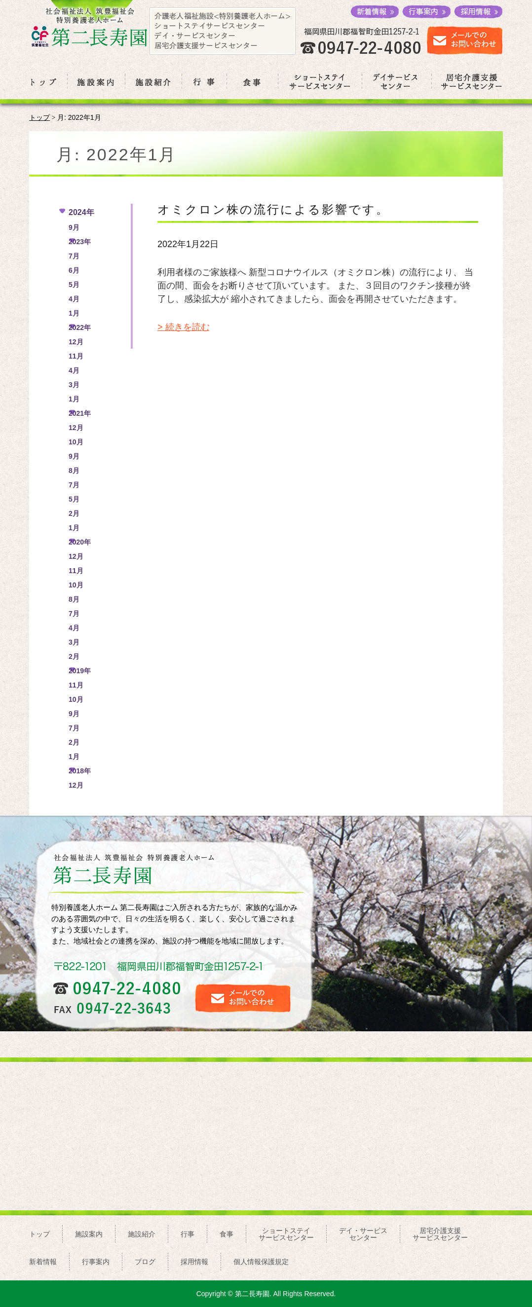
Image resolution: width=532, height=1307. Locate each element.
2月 (74, 513)
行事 (187, 1234)
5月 (74, 285)
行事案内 (96, 1262)
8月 (74, 470)
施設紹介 (141, 1234)
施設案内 (89, 1234)
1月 (74, 313)
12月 (76, 342)
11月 (76, 356)
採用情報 (194, 1262)
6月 (74, 270)
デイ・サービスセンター (363, 1234)
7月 (74, 256)
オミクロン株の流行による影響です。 (273, 209)
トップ (39, 117)
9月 (74, 227)
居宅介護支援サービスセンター (440, 1234)
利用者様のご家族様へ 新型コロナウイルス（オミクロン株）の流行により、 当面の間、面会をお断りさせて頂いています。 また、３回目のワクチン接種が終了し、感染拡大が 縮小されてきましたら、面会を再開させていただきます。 (315, 285)
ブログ (145, 1262)
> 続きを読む (183, 327)
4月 (74, 299)
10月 (76, 442)
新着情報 (43, 1262)
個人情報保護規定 (261, 1262)
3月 (74, 385)
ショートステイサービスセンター (286, 1234)
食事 (226, 1234)
